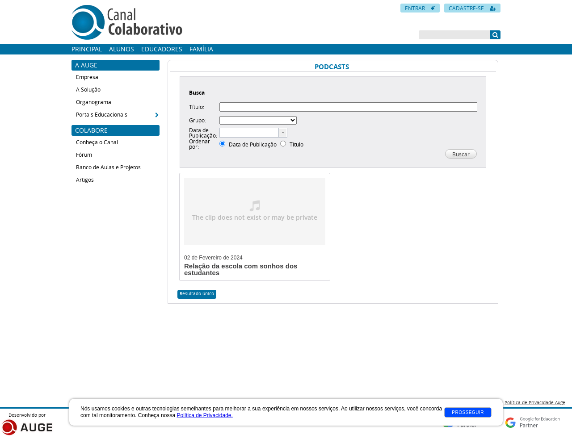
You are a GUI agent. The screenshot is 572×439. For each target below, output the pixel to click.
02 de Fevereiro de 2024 (213, 258)
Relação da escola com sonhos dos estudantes (240, 269)
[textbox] (249, 133)
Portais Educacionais (101, 114)
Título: (196, 106)
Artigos (85, 179)
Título (296, 144)
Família (201, 49)
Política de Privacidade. (204, 415)
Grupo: (197, 120)
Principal (87, 49)
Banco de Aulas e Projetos (108, 167)
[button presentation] (283, 132)
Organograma (93, 101)
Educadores (161, 49)
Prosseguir (468, 412)
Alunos (121, 49)
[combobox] (253, 133)
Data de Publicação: (203, 132)
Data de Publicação (253, 144)
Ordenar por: (199, 144)
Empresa (87, 76)
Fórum (84, 154)
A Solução (88, 89)
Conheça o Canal (97, 142)
